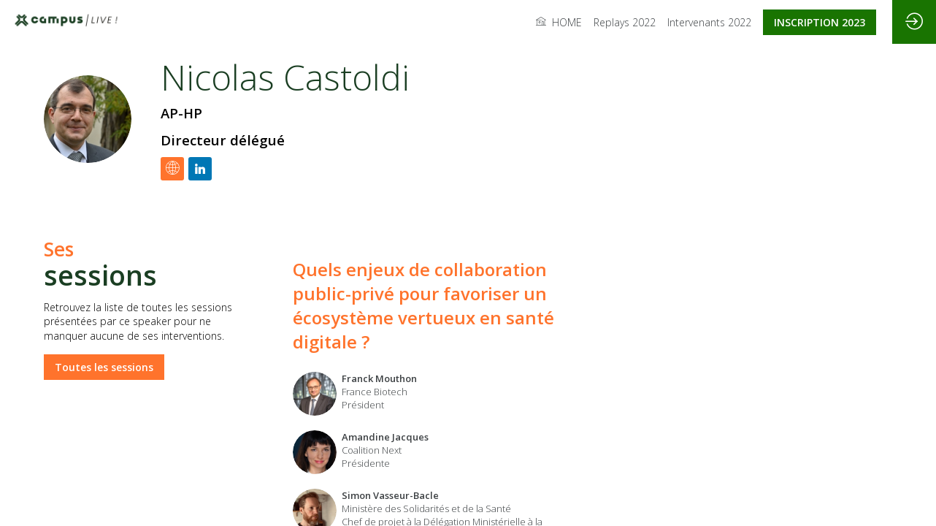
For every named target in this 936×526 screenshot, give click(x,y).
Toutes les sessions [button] (104, 366)
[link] (559, 22)
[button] (819, 22)
